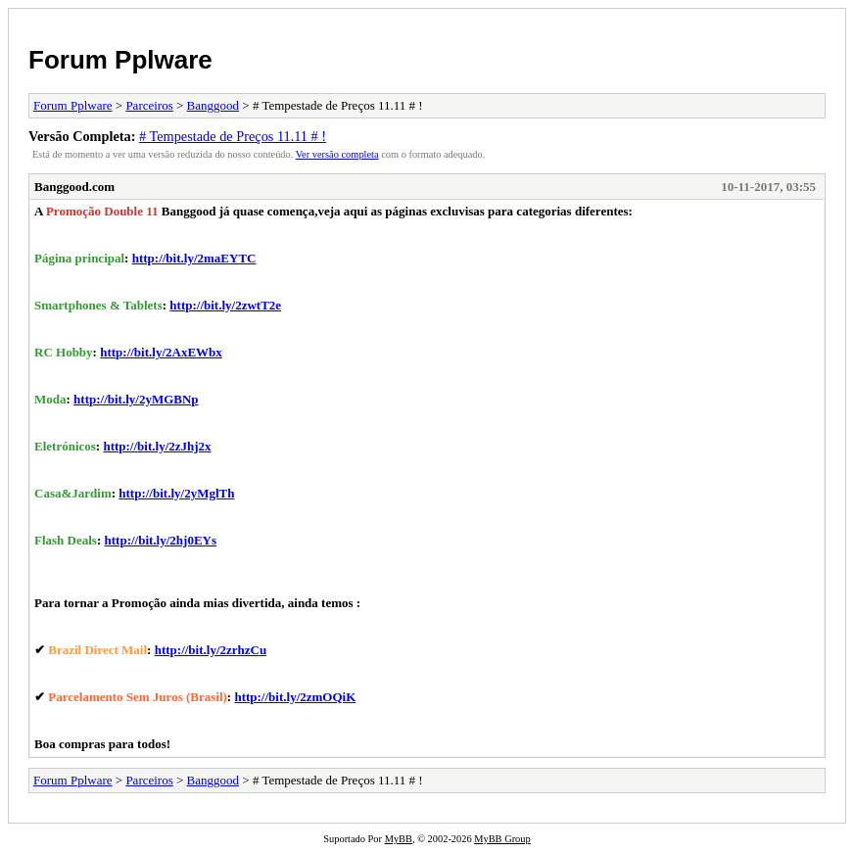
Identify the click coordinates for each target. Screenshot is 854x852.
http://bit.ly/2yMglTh (176, 493)
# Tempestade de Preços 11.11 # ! (232, 136)
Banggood (213, 105)
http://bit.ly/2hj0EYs (161, 540)
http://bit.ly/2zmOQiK (295, 696)
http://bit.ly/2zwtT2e (225, 305)
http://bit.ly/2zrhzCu (210, 649)
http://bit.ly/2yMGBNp (136, 399)
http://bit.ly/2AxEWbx (161, 352)
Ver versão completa (337, 154)
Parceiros (148, 105)
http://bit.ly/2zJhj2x (157, 446)
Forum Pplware (120, 59)
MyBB (398, 838)
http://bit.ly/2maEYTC (194, 258)
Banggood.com (74, 186)
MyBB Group (502, 838)
